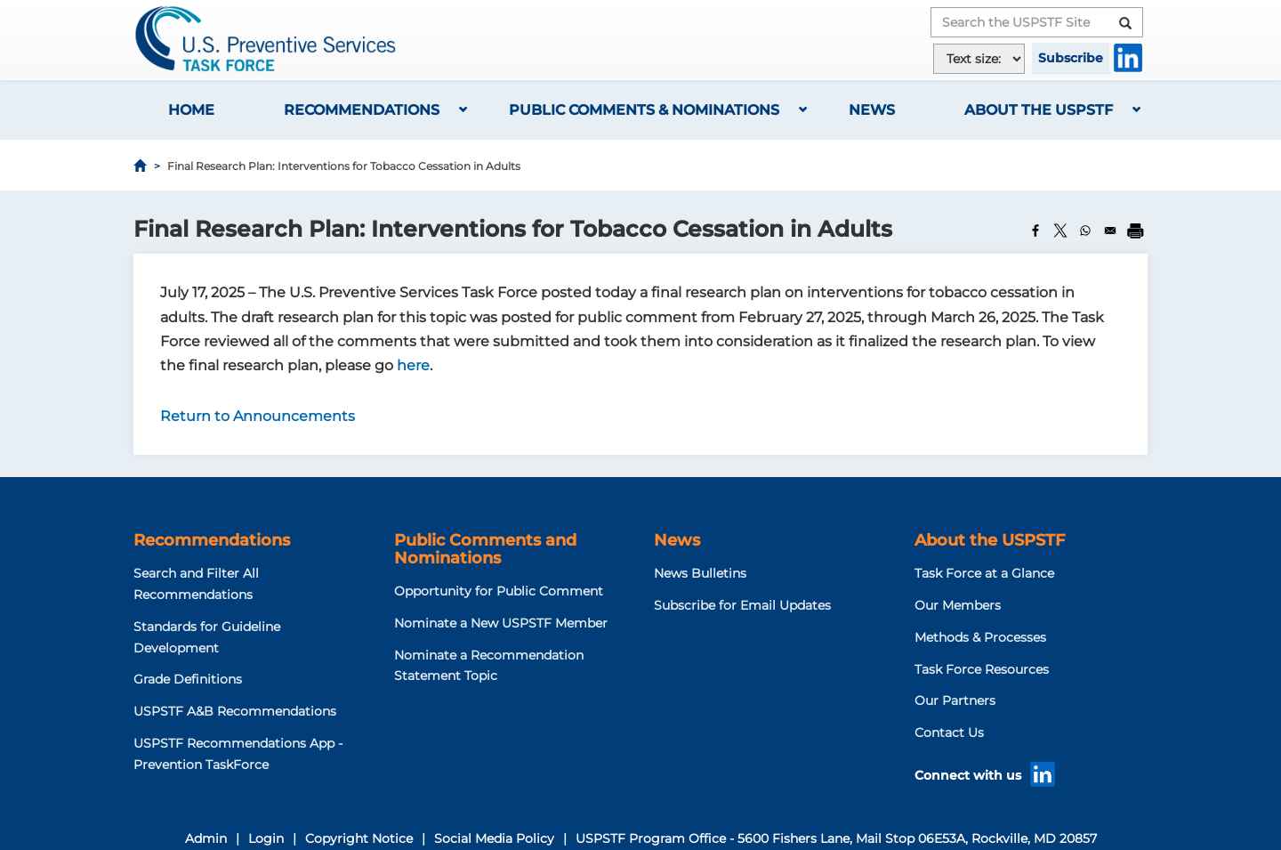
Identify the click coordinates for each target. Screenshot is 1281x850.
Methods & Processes (980, 637)
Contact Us (949, 733)
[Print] (1135, 230)
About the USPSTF (1038, 109)
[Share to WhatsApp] (1085, 230)
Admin (206, 838)
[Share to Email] (1110, 230)
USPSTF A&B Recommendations (234, 711)
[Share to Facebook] (1035, 230)
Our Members (957, 605)
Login (266, 838)
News (872, 109)
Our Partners (954, 700)
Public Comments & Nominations (644, 109)
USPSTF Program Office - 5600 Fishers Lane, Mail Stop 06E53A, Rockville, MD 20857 (836, 838)
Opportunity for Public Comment (498, 591)
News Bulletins (700, 573)
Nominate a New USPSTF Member (501, 623)
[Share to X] (1060, 230)
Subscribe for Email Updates (742, 605)
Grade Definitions (187, 679)
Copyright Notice (359, 838)
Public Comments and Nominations (485, 549)
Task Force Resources (981, 669)
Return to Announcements (257, 416)
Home (191, 109)
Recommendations (361, 109)
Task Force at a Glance (984, 573)
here (413, 365)
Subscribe (1070, 58)
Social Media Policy (494, 838)
